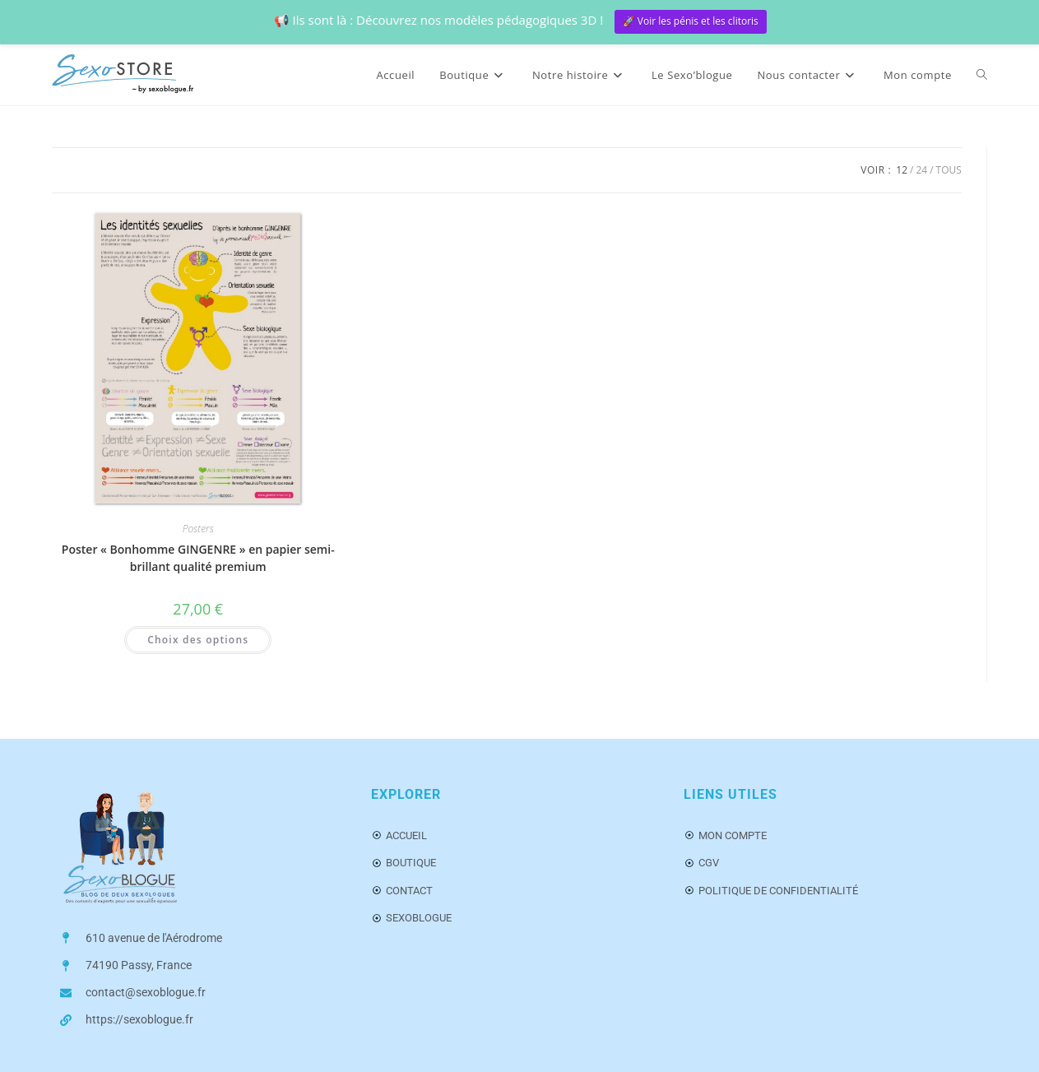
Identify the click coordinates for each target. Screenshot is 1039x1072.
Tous (949, 170)
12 (901, 170)
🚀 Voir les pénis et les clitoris (690, 21)
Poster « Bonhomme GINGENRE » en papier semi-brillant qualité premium (198, 557)
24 (921, 170)
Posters (198, 529)
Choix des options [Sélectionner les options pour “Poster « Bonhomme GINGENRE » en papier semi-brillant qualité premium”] (197, 640)
